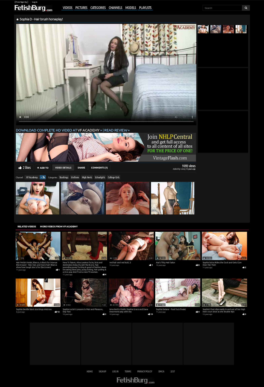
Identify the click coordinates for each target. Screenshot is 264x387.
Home (90, 371)
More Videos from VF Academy (59, 226)
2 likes (27, 167)
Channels (115, 7)
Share (81, 167)
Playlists (145, 7)
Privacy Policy (144, 371)
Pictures (81, 7)
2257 (173, 371)
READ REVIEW (115, 130)
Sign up (102, 371)
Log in (34, 2)
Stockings (63, 177)
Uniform (75, 177)
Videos (67, 7)
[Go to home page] (33, 8)
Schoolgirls (100, 177)
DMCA (161, 371)
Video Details (63, 167)
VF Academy (32, 177)
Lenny (183, 168)
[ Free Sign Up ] (21, 2)
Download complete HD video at (58, 130)
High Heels (87, 177)
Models (130, 7)
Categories (98, 7)
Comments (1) (99, 167)
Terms (128, 371)
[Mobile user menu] (103, 7)
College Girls (113, 177)
